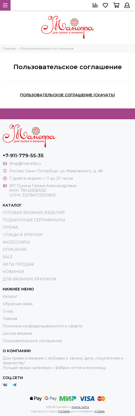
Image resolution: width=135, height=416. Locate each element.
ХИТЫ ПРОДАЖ (18, 264)
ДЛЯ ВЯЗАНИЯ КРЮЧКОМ (29, 279)
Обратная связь (17, 304)
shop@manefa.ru (25, 163)
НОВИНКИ (13, 271)
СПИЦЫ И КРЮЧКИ (22, 234)
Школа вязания (17, 333)
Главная (10, 318)
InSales (100, 411)
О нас (8, 311)
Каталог (10, 296)
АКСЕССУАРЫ (16, 242)
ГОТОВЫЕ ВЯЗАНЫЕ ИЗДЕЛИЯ (34, 212)
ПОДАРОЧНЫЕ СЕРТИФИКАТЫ (34, 220)
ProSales (64, 411)
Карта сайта (80, 407)
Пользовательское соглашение (32, 340)
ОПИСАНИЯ (15, 249)
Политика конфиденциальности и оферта (42, 326)
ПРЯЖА (10, 227)
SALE (8, 257)
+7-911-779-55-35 (23, 156)
